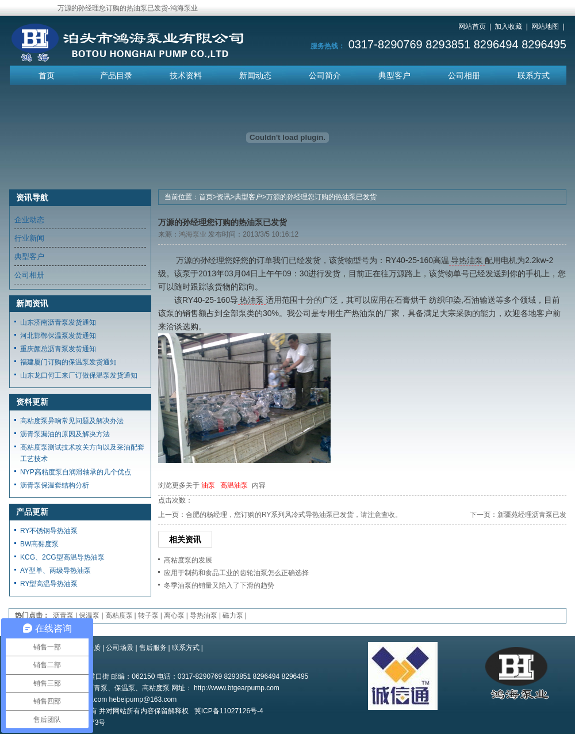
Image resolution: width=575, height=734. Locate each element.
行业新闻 (29, 238)
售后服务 (153, 648)
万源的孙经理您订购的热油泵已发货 (321, 197)
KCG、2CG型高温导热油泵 (62, 557)
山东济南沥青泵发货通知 (58, 322)
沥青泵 (63, 615)
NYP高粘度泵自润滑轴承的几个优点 (75, 472)
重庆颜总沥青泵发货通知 (58, 349)
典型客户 (394, 75)
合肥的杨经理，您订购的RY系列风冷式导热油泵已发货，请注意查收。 (294, 515)
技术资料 (186, 75)
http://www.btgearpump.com (236, 688)
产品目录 (116, 75)
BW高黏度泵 (39, 544)
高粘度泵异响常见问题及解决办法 (72, 421)
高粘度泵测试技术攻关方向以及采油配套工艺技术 (82, 453)
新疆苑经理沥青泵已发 (531, 515)
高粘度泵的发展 (188, 560)
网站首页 (472, 26)
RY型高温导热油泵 (49, 584)
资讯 (224, 197)
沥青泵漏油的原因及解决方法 (65, 434)
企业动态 (29, 219)
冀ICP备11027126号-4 (228, 711)
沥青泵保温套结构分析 (54, 485)
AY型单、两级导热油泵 (55, 570)
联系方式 (534, 75)
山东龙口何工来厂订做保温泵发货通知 (78, 375)
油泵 (208, 485)
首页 (47, 75)
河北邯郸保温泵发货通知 (58, 336)
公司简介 (325, 75)
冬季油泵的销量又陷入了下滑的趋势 (219, 585)
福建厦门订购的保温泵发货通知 (68, 362)
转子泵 (148, 615)
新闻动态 (255, 75)
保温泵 (89, 615)
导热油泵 (467, 260)
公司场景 (119, 648)
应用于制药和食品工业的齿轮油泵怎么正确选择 (236, 573)
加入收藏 (508, 26)
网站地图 (545, 26)
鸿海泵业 (192, 234)
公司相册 (464, 75)
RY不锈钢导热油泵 (49, 531)
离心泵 (174, 615)
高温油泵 (234, 485)
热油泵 (252, 300)
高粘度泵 (119, 615)
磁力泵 (233, 615)
